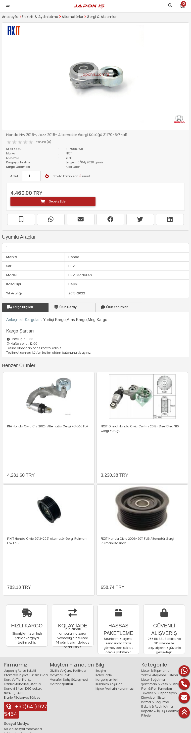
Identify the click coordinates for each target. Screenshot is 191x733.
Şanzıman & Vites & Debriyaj (162, 684)
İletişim (101, 670)
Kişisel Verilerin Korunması (115, 688)
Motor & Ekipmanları (156, 670)
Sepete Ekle (53, 201)
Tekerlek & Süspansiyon (159, 693)
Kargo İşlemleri (107, 679)
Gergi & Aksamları (102, 16)
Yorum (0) (43, 142)
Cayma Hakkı (60, 675)
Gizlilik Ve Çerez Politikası (68, 670)
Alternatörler (72, 16)
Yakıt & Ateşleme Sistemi (159, 675)
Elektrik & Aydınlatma (40, 16)
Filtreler (146, 715)
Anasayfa (10, 16)
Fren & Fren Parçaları (156, 688)
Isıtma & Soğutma (155, 702)
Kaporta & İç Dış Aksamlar (160, 711)
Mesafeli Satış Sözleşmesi (69, 679)
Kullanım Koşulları (109, 684)
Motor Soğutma (153, 679)
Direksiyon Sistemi (154, 697)
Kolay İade (104, 675)
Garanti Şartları (61, 684)
